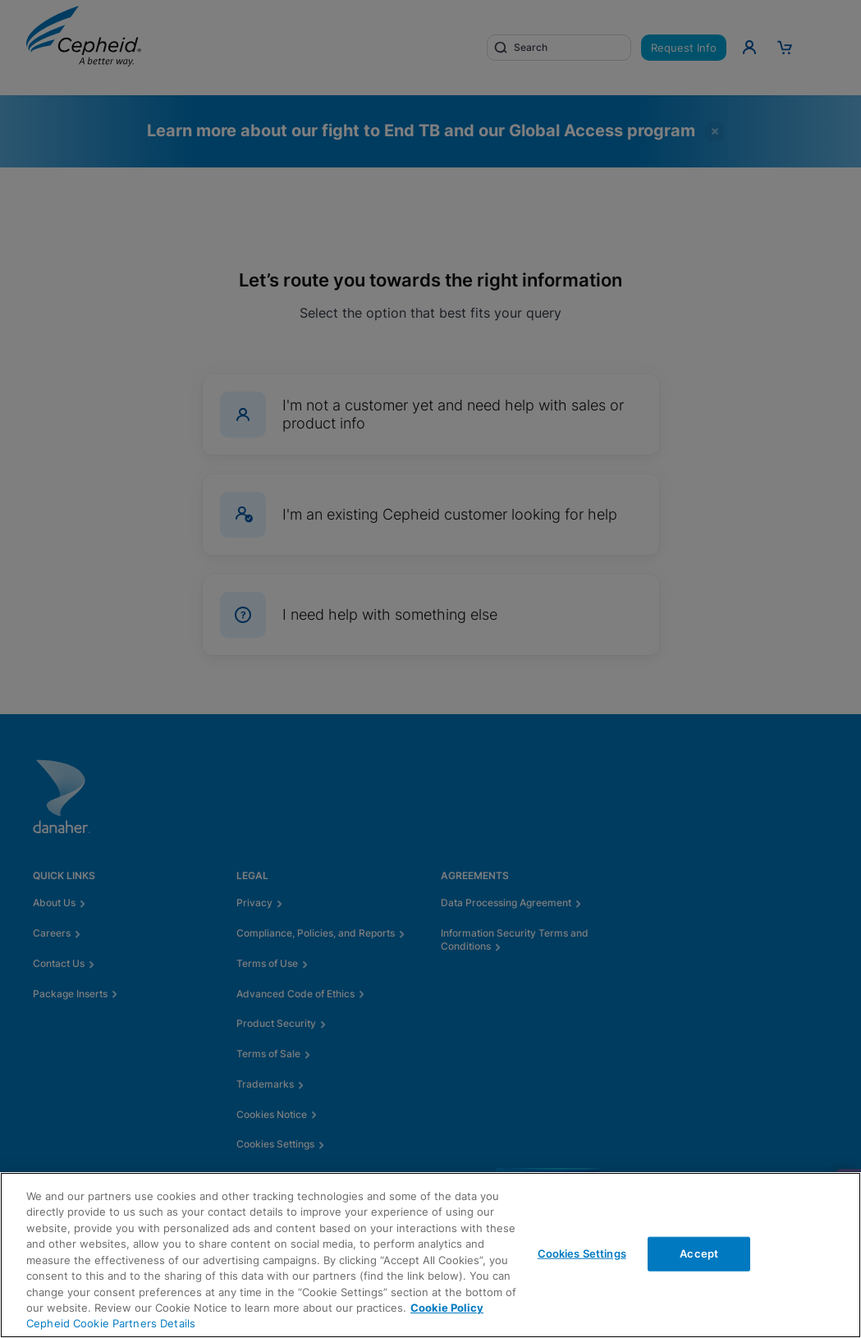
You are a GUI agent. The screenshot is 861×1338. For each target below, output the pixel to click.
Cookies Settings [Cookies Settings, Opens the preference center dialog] (582, 1253)
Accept (699, 1253)
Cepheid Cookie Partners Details (110, 1323)
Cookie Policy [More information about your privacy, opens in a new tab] (446, 1307)
